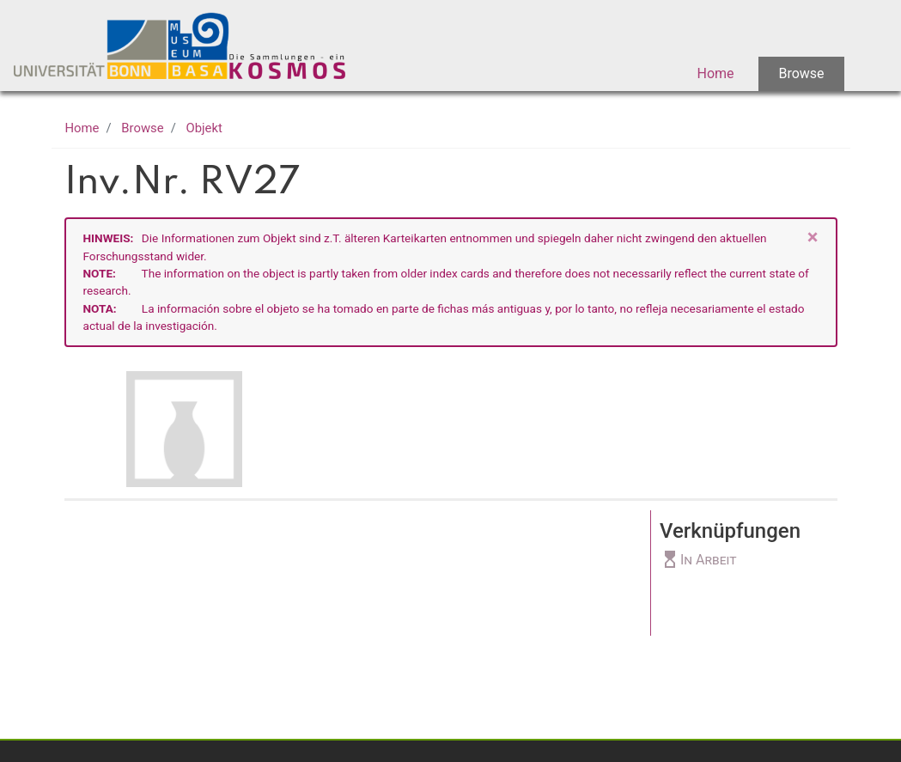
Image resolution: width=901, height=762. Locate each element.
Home (715, 73)
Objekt (204, 128)
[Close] (813, 237)
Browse (801, 73)
